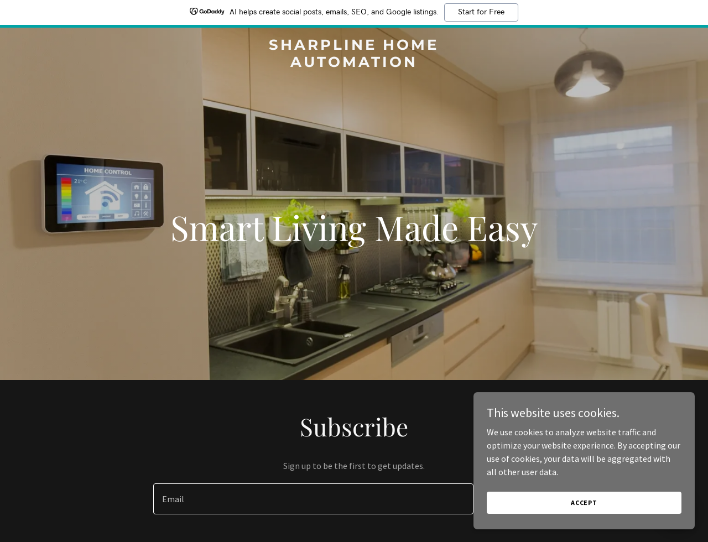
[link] (354, 63)
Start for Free (481, 12)
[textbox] (313, 498)
